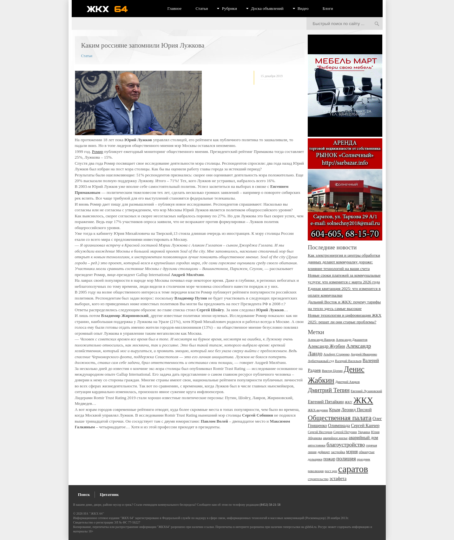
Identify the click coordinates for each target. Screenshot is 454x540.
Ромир (97, 151)
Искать (376, 24)
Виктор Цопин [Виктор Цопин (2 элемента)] (332, 370)
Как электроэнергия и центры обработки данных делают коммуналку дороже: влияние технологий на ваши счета (344, 262)
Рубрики (229, 8)
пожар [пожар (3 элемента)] (329, 458)
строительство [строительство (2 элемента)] (318, 479)
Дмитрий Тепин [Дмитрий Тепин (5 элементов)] (329, 390)
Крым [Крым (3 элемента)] (334, 409)
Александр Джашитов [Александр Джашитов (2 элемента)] (352, 339)
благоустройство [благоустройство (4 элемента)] (345, 445)
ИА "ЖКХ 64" (93, 513)
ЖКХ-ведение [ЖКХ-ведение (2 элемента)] (318, 410)
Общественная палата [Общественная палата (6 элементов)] (340, 418)
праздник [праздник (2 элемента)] (363, 459)
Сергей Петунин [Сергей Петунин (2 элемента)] (345, 432)
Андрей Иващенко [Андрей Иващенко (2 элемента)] (364, 354)
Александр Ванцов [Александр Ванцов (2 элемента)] (321, 339)
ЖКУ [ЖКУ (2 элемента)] (348, 402)
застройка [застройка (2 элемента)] (338, 452)
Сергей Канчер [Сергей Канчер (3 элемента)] (365, 425)
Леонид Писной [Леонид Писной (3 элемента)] (356, 409)
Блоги (328, 8)
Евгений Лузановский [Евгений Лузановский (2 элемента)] (366, 391)
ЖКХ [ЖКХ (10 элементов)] (363, 400)
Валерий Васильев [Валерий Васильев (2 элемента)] (348, 361)
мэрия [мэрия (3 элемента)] (352, 451)
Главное (175, 8)
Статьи (201, 8)
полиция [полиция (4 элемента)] (346, 459)
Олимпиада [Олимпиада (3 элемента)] (339, 425)
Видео (303, 8)
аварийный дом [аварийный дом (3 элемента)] (363, 437)
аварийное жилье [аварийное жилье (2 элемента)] (335, 438)
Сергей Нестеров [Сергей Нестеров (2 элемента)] (320, 432)
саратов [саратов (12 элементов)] (353, 469)
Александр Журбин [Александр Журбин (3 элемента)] (326, 346)
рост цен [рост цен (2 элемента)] (331, 471)
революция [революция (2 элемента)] (316, 471)
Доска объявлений (267, 8)
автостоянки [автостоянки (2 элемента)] (316, 445)
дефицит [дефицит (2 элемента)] (324, 452)
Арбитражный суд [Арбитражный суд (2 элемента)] (321, 361)
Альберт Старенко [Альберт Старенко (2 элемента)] (336, 354)
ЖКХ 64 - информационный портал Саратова (111, 9)
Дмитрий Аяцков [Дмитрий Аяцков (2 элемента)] (347, 382)
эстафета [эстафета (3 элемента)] (338, 478)
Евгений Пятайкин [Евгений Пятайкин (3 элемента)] (326, 401)
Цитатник (109, 494)
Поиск (84, 494)
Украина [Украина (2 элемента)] (364, 432)
